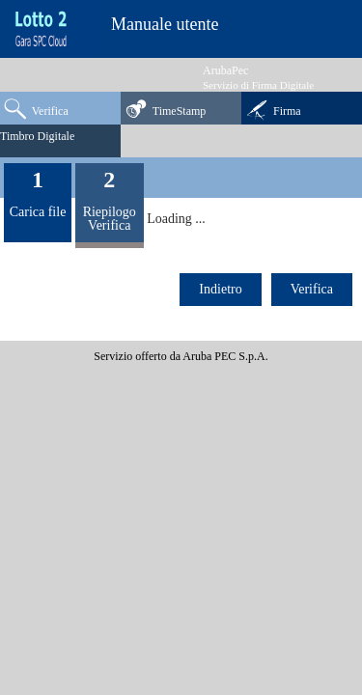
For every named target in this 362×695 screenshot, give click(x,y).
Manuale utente (164, 24)
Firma (273, 109)
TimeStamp (165, 108)
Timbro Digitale (37, 136)
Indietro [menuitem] (220, 289)
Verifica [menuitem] (312, 289)
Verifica (36, 108)
